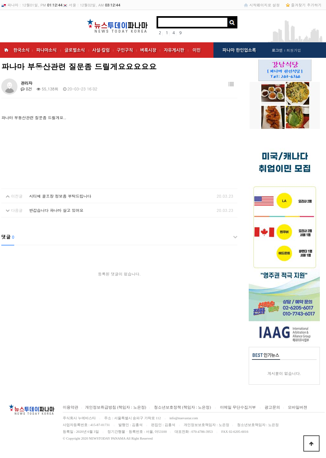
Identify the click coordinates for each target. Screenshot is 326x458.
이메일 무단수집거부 (238, 407)
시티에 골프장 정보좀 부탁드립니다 (60, 196)
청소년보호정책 (167, 407)
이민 (196, 50)
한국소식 (21, 50)
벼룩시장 (148, 50)
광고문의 (272, 407)
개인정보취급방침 (100, 407)
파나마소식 (46, 50)
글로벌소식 (75, 50)
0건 (26, 88)
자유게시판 (174, 50)
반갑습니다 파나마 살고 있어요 (56, 210)
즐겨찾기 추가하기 (306, 4)
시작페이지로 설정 (264, 4)
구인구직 (125, 50)
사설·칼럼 (101, 50)
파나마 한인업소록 (239, 50)
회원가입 (293, 50)
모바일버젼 (297, 407)
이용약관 (70, 407)
